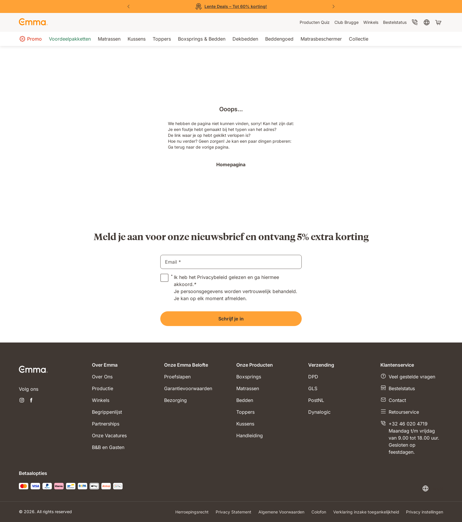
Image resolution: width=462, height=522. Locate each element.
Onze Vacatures (109, 435)
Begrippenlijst (107, 412)
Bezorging (175, 400)
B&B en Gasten (108, 447)
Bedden (244, 400)
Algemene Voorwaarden (281, 511)
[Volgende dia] (333, 6)
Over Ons (102, 377)
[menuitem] (315, 22)
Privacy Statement (233, 511)
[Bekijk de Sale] (231, 6)
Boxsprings (248, 377)
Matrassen (247, 388)
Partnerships (105, 424)
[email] (231, 262)
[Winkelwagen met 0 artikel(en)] (439, 22)
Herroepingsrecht (191, 511)
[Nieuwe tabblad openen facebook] (31, 400)
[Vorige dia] (128, 6)
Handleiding (249, 435)
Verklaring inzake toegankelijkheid (366, 511)
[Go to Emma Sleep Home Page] (33, 22)
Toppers (245, 412)
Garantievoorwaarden (188, 388)
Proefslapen (177, 377)
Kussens (245, 424)
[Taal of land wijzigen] (432, 488)
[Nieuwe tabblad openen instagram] (22, 400)
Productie (102, 388)
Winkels (100, 400)
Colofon (318, 511)
